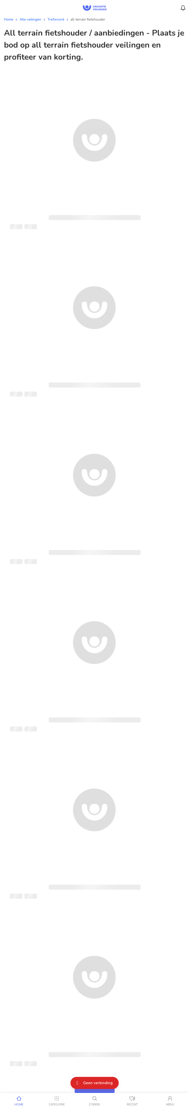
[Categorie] (56, 1101)
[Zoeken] (94, 1101)
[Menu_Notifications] (183, 8)
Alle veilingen (30, 19)
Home (8, 19)
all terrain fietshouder (87, 19)
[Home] (19, 1101)
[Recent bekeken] (132, 1101)
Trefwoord (55, 19)
